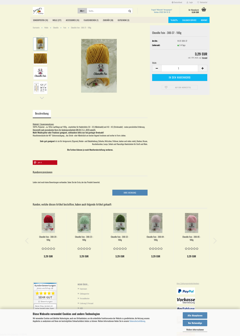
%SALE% (174, 20)
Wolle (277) (56, 20)
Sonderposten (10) (40, 20)
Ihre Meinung (130, 192)
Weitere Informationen (195, 329)
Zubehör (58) (108, 20)
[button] (176, 2)
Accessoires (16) (72, 20)
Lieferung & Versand (86, 303)
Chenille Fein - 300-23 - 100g (84, 238)
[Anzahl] (179, 68)
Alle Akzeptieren (195, 315)
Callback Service (189, 20)
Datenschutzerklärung (137, 321)
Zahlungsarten (84, 293)
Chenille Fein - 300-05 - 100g (191, 238)
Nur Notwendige (195, 322)
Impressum (83, 288)
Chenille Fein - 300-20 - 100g (48, 238)
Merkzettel (202, 2)
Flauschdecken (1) (91, 20)
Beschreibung (42, 113)
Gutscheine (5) (123, 20)
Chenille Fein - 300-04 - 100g (156, 238)
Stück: (154, 62)
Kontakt (204, 20)
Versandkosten (84, 298)
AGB (81, 308)
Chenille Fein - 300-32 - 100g (120, 238)
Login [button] (190, 2)
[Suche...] (82, 10)
